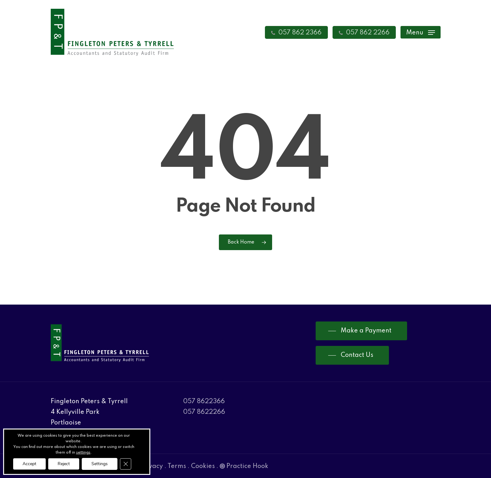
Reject (64, 464)
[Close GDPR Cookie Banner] (125, 464)
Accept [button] (29, 464)
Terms (177, 466)
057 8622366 (204, 401)
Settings (99, 464)
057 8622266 (204, 412)
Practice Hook (244, 466)
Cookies (203, 466)
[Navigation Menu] (421, 32)
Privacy (151, 466)
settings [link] (83, 453)
